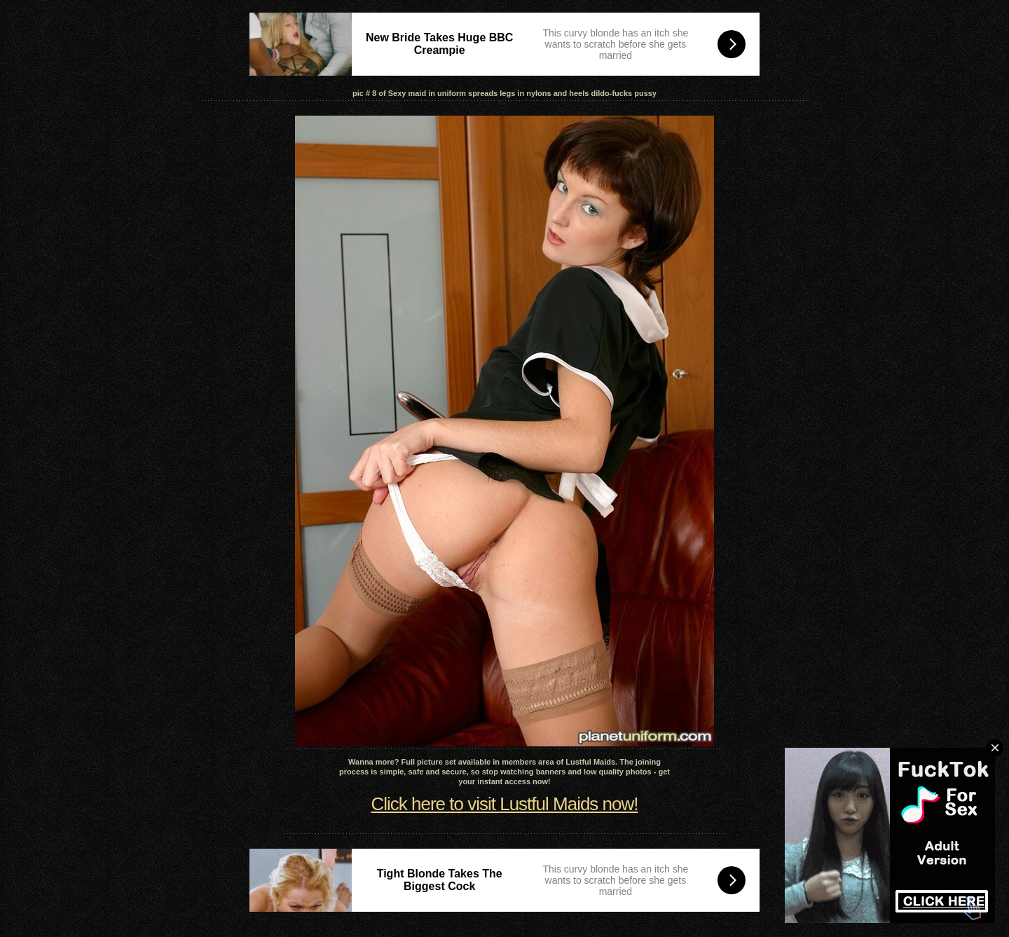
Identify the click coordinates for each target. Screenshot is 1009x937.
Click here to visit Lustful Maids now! (504, 803)
